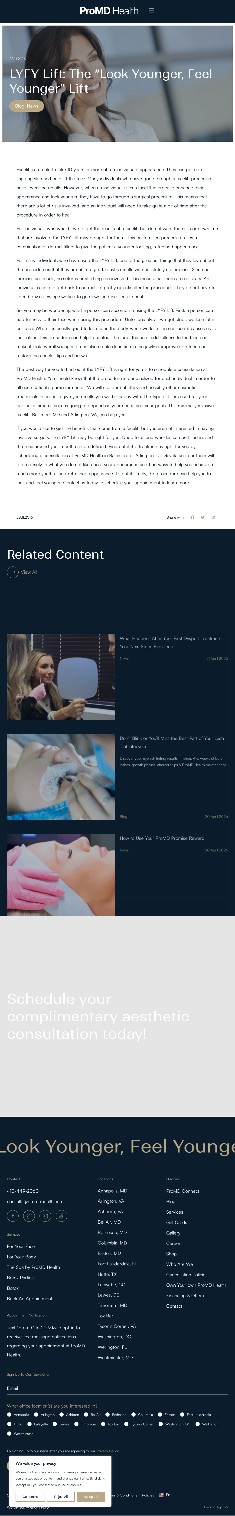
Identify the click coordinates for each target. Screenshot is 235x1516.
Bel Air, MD (109, 1222)
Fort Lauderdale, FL (117, 1264)
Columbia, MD (112, 1243)
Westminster (23, 1434)
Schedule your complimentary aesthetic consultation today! (98, 1016)
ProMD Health (30, 378)
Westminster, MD (115, 1358)
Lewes (64, 1424)
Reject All (61, 1497)
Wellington (210, 1424)
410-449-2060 (23, 1191)
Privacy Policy (107, 1451)
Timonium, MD (112, 1306)
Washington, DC (114, 1337)
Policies (148, 1495)
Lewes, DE (108, 1295)
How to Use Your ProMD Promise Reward (162, 906)
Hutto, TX (107, 1274)
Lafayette (41, 1424)
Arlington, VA (111, 1201)
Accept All (91, 1497)
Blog (123, 884)
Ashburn (72, 1415)
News (124, 726)
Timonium (88, 1424)
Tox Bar (105, 1316)
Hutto (18, 1424)
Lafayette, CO (111, 1285)
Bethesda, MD (112, 1233)
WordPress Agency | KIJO (28, 1507)
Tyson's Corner (142, 1424)
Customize (30, 1497)
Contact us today (80, 482)
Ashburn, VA (110, 1212)
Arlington (48, 1415)
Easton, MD (109, 1254)
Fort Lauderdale (199, 1415)
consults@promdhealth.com (35, 1201)
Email (12, 1388)
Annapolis (21, 1415)
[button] (151, 11)
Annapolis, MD (112, 1191)
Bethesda (119, 1415)
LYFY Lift (69, 237)
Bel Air (96, 1415)
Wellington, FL (112, 1348)
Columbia (145, 1415)
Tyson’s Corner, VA (117, 1327)
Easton (170, 1415)
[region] (60, 1481)
